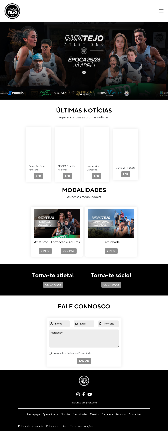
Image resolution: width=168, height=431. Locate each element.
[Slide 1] (81, 94)
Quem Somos (50, 414)
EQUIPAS (68, 251)
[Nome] (62, 323)
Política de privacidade (30, 426)
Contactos (135, 414)
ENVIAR (84, 361)
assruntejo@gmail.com (84, 402)
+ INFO (45, 251)
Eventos (95, 414)
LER (38, 176)
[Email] (86, 323)
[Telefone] (111, 323)
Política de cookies (57, 426)
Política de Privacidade (79, 353)
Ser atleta (107, 414)
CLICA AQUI (53, 284)
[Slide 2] (84, 94)
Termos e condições (81, 426)
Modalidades (80, 414)
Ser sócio (121, 414)
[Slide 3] (87, 94)
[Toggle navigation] (161, 11)
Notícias (65, 414)
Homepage (33, 414)
